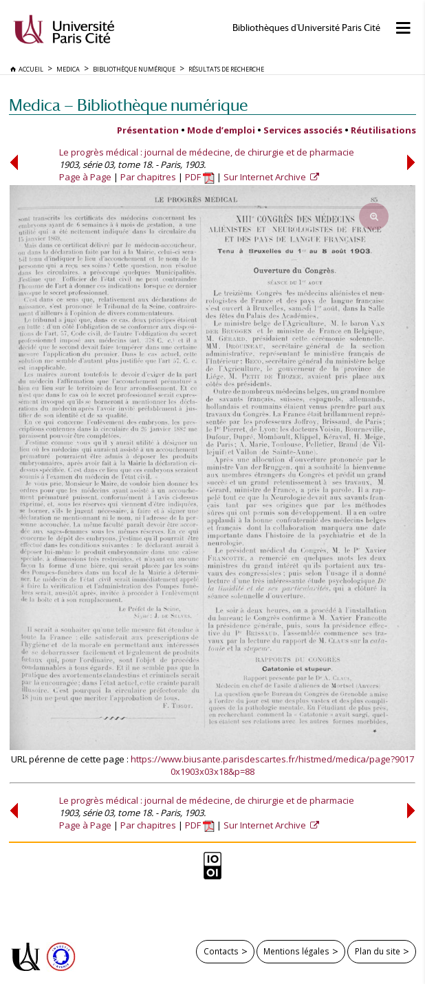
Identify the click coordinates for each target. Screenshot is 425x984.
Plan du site (377, 950)
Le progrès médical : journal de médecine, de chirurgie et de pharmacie (206, 152)
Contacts (221, 950)
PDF (200, 177)
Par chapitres (148, 177)
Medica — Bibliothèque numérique (128, 105)
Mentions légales (296, 950)
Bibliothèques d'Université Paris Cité (306, 28)
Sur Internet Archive (266, 177)
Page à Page (85, 177)
